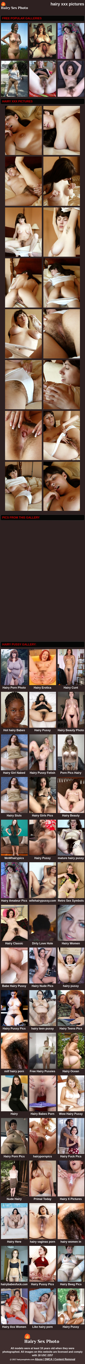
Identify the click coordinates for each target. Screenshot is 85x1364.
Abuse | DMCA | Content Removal (55, 1359)
